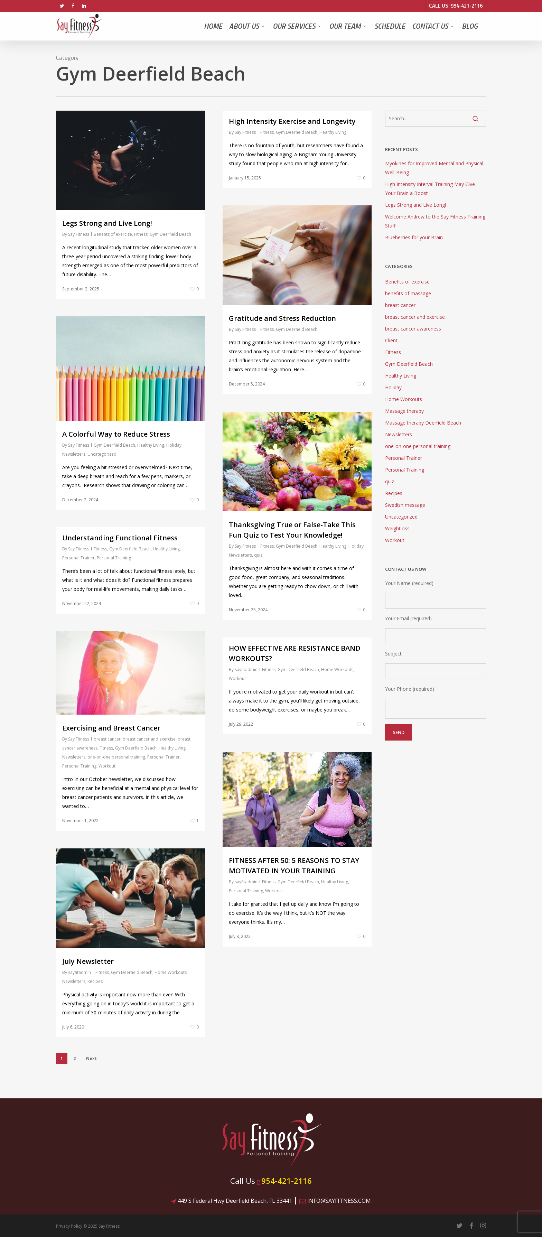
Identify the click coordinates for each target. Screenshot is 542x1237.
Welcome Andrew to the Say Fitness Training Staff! (435, 221)
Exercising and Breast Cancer (111, 728)
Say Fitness (78, 234)
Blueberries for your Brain (414, 237)
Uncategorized (101, 454)
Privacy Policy (69, 1226)
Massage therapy (404, 411)
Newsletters (73, 454)
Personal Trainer (78, 558)
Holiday (173, 445)
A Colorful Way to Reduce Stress (116, 434)
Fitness (141, 234)
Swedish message (405, 505)
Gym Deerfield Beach (170, 234)
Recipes (95, 981)
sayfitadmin (246, 669)
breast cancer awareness (413, 328)
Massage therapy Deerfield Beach (423, 422)
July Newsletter (88, 961)
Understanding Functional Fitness (120, 537)
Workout (107, 766)
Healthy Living (332, 132)
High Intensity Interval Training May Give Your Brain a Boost (430, 188)
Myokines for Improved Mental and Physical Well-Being (434, 168)
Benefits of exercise (113, 234)
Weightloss (397, 528)
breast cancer (107, 739)
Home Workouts (337, 669)
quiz (258, 555)
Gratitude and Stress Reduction (282, 318)
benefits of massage (408, 293)
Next (91, 1058)
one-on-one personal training (116, 757)
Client (391, 340)
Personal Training (114, 558)
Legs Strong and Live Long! (107, 223)
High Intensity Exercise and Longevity (292, 121)
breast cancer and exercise (149, 739)
